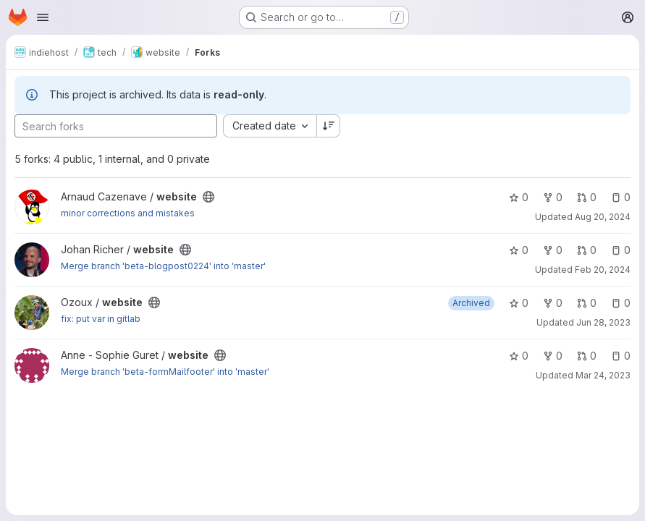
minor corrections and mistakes (128, 213)
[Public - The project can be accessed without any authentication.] (208, 197)
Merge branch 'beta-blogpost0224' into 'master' (163, 265)
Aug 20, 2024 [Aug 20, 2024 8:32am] (603, 216)
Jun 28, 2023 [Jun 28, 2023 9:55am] (603, 322)
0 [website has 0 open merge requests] (586, 197)
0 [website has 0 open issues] (621, 197)
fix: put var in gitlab (100, 318)
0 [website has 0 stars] (518, 197)
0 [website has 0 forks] (552, 197)
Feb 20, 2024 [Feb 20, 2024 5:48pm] (603, 269)
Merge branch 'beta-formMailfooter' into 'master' (165, 371)
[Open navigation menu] (42, 17)
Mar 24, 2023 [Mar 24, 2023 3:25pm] (603, 375)
